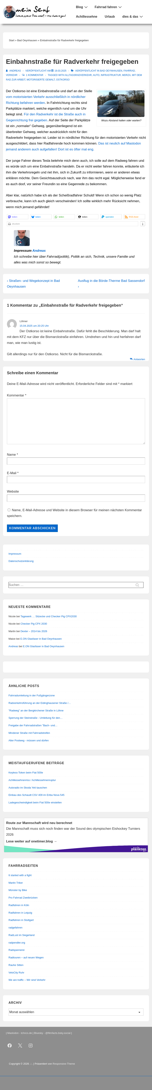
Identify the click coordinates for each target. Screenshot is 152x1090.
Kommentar (16, 395)
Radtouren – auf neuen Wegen (26, 957)
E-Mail (11, 473)
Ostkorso (63, 79)
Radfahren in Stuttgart (21, 920)
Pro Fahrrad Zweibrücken (23, 897)
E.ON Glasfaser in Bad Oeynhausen (41, 638)
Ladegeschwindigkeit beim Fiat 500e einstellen (35, 802)
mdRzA (126, 75)
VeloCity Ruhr (16, 972)
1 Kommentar (34, 75)
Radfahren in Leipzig (20, 912)
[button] (17, 216)
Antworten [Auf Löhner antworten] (139, 359)
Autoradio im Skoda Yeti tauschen (28, 787)
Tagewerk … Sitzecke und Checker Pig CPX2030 (48, 616)
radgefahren (15, 927)
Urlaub (110, 16)
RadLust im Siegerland (22, 935)
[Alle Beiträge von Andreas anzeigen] (14, 70)
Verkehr (11, 75)
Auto (96, 75)
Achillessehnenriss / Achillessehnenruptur (32, 780)
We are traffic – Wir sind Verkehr (27, 979)
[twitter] (20, 1045)
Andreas (39, 251)
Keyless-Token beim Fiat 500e (26, 772)
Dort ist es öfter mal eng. (76, 149)
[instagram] (30, 1045)
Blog (82, 7)
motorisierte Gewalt (41, 79)
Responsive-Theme (64, 1063)
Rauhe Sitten (16, 965)
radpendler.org (17, 942)
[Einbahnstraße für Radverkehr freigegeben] (60, 70)
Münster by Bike (18, 890)
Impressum (15, 553)
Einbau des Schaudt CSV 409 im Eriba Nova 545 (37, 794)
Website (13, 491)
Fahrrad (129, 70)
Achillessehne (86, 16)
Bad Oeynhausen (111, 70)
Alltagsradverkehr (78, 75)
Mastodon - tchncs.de (19, 1033)
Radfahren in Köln (19, 905)
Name (11, 454)
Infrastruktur (111, 75)
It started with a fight (20, 875)
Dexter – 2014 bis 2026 (34, 631)
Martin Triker (16, 882)
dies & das (133, 16)
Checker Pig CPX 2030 (34, 623)
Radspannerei (17, 949)
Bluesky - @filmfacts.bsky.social (52, 1033)
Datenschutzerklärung (21, 561)
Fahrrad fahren (109, 7)
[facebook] (9, 1045)
